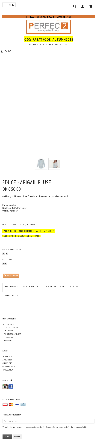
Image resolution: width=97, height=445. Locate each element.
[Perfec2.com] (48, 26)
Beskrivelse (11, 286)
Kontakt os (7, 340)
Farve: (8, 259)
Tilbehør (73, 286)
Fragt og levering (10, 327)
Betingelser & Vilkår (12, 334)
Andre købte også (32, 286)
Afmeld (17, 436)
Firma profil (8, 331)
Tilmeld (7, 436)
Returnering (8, 337)
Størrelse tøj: (12, 249)
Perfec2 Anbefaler (55, 286)
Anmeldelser (11, 295)
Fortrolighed (9, 324)
